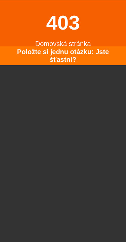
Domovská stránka (63, 43)
